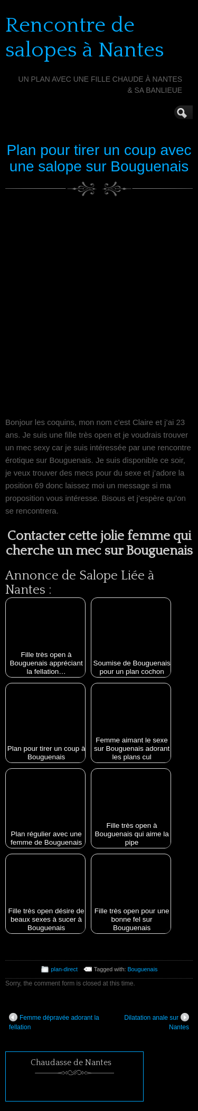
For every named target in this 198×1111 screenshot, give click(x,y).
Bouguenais (142, 969)
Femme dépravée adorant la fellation (54, 1022)
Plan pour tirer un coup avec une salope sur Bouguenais (98, 158)
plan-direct (64, 969)
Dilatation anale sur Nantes (156, 1022)
